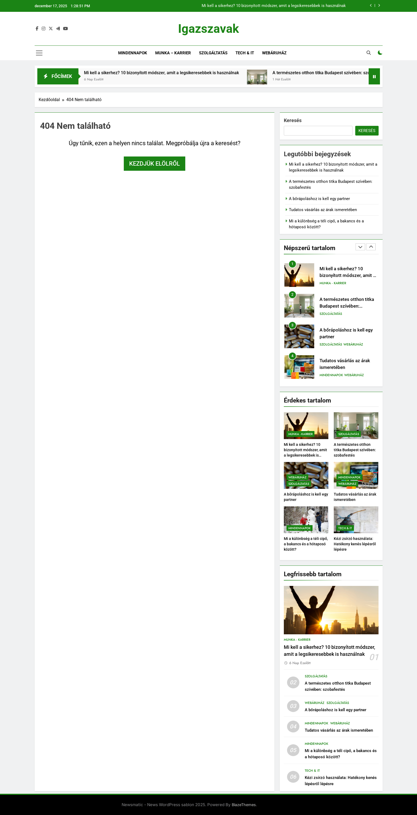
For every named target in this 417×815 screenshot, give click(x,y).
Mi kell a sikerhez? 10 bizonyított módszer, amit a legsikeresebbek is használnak (274, 6)
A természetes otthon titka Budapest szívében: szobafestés (343, 72)
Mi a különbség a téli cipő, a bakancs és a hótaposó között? (306, 543)
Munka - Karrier (333, 283)
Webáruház (274, 53)
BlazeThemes (244, 804)
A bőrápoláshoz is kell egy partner (319, 198)
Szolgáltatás (213, 53)
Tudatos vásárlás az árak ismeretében (323, 209)
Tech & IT (244, 53)
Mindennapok (132, 53)
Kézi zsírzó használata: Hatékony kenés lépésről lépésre (355, 543)
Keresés (293, 120)
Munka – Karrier (173, 53)
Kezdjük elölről (154, 163)
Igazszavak (208, 29)
